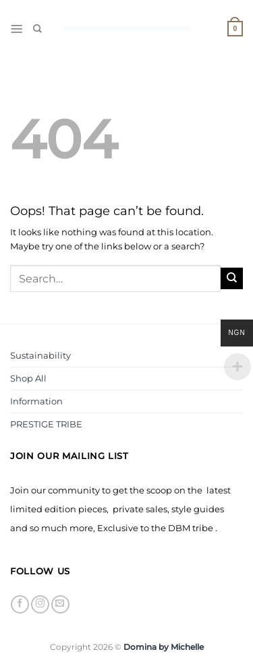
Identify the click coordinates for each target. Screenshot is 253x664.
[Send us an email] (60, 604)
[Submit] (232, 279)
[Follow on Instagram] (40, 604)
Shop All (28, 378)
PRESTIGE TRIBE (46, 424)
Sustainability (40, 355)
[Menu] (17, 29)
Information (36, 401)
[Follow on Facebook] (20, 604)
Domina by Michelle (163, 647)
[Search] (37, 28)
